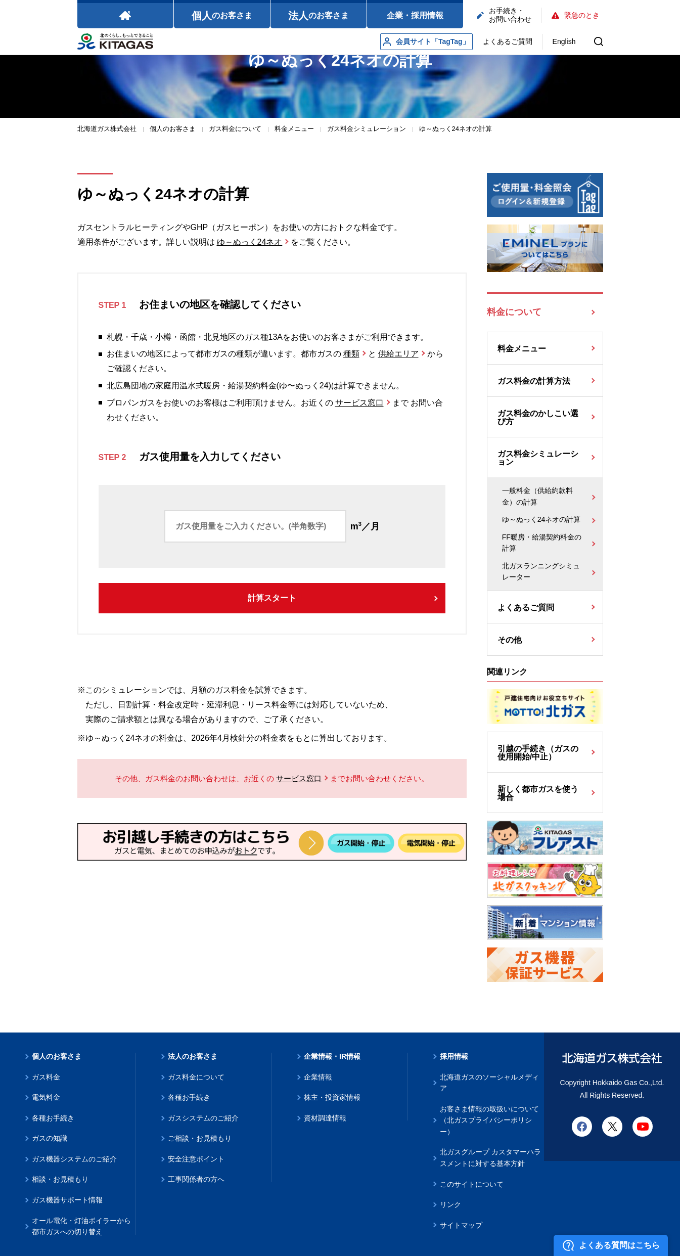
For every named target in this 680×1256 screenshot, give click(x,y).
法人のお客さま (192, 1056)
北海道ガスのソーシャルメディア (489, 1083)
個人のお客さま (56, 1056)
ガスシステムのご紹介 (203, 1118)
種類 (351, 353)
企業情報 (318, 1077)
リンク (450, 1204)
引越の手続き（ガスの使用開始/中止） (537, 752)
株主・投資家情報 (332, 1097)
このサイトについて (472, 1184)
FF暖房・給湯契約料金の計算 (541, 543)
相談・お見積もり (60, 1179)
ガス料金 (46, 1077)
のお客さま (222, 16)
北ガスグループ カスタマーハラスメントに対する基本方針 (490, 1158)
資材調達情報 (325, 1118)
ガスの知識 (49, 1138)
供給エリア (398, 353)
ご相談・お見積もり (200, 1138)
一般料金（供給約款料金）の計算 (537, 496)
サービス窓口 (359, 402)
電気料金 (46, 1097)
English (564, 41)
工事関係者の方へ (196, 1179)
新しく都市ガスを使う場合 (537, 793)
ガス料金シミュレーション (537, 458)
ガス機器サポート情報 (67, 1200)
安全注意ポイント (196, 1159)
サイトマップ (461, 1225)
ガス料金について (196, 1077)
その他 (509, 640)
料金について (514, 312)
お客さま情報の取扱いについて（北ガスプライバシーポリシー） (489, 1120)
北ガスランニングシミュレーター (541, 571)
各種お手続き (53, 1118)
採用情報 (454, 1056)
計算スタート (272, 598)
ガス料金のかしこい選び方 (537, 417)
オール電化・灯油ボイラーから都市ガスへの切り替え (81, 1226)
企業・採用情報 (415, 15)
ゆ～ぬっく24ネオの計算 (541, 519)
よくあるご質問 (507, 41)
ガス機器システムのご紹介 (74, 1159)
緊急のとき (576, 15)
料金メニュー (521, 348)
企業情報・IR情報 (332, 1056)
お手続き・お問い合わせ (504, 15)
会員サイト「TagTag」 (426, 41)
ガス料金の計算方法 (533, 381)
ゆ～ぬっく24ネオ (250, 242)
